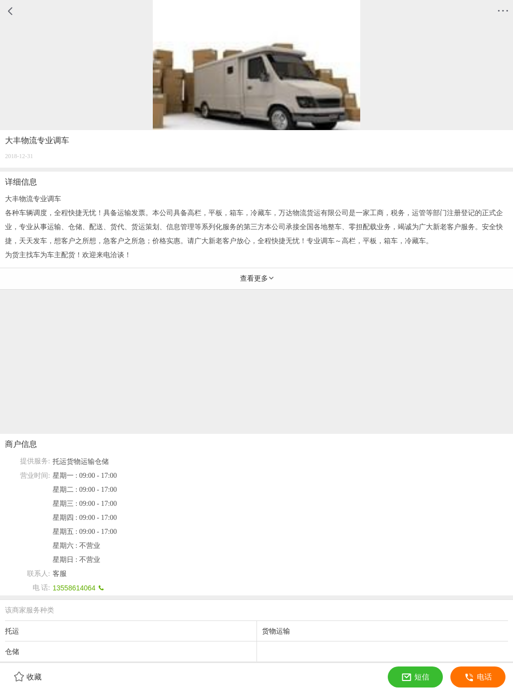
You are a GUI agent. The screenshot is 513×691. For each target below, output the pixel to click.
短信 (415, 676)
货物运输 (81, 461)
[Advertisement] (256, 364)
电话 (478, 676)
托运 (60, 461)
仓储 (102, 461)
